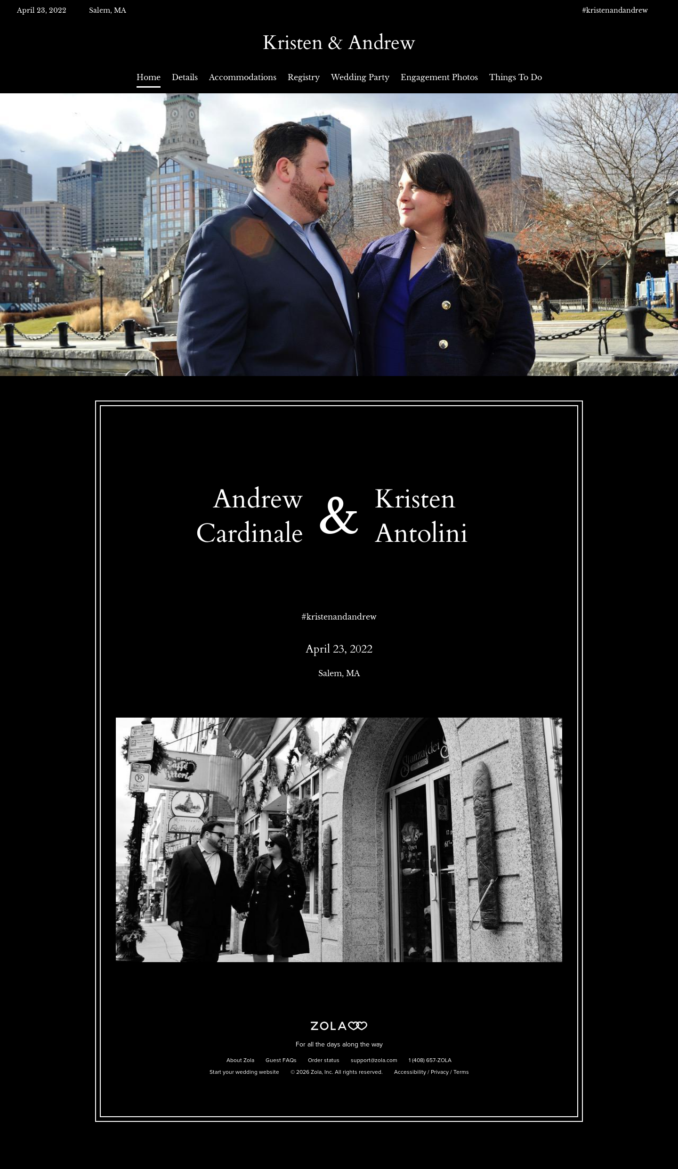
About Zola (240, 1060)
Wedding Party (360, 77)
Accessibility (410, 1072)
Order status (323, 1060)
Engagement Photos (439, 77)
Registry (304, 77)
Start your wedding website (244, 1072)
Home (149, 77)
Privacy (440, 1072)
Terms (461, 1072)
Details (185, 77)
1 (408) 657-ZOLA (430, 1060)
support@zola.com (374, 1060)
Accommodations (242, 77)
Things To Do (515, 77)
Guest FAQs (281, 1060)
